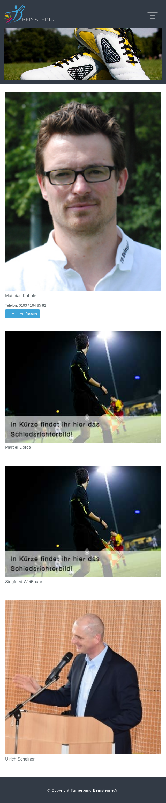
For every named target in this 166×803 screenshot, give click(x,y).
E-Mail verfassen (22, 314)
